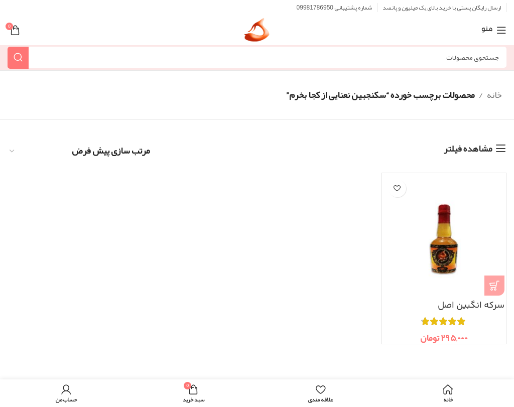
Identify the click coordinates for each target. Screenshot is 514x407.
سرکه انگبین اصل (470, 306)
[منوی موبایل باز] (493, 30)
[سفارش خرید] (79, 151)
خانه (494, 95)
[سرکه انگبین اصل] (443, 235)
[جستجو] (257, 57)
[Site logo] (256, 33)
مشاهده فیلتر (468, 148)
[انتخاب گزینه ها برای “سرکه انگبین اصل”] (494, 286)
